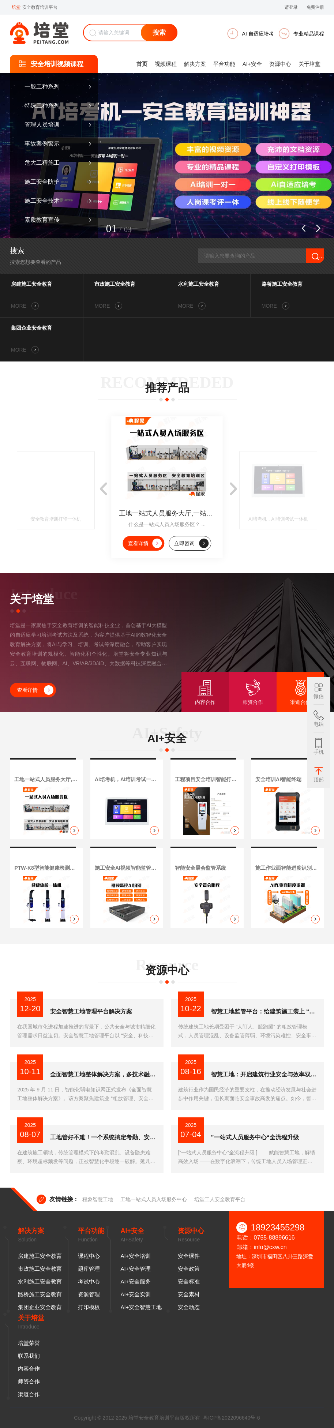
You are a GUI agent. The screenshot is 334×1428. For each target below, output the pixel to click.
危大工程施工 (42, 163)
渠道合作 (29, 1394)
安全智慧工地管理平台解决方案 (91, 1011)
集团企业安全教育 (31, 328)
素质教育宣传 (42, 220)
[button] (303, 228)
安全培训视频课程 (57, 64)
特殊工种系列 (42, 105)
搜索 (159, 32)
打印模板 (89, 1307)
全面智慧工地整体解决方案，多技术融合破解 (103, 1074)
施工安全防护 (42, 182)
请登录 (291, 7)
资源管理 (89, 1294)
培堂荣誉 (29, 1343)
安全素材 (189, 1294)
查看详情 (145, 543)
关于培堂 (309, 64)
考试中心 (89, 1281)
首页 (141, 64)
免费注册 (315, 7)
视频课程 (166, 64)
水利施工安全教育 (198, 284)
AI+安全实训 (135, 1294)
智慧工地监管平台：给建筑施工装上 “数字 (264, 1011)
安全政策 (189, 1269)
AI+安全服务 (135, 1281)
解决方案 (195, 64)
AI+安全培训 (135, 1256)
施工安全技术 (42, 201)
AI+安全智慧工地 (141, 1307)
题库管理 (89, 1269)
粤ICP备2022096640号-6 (231, 1418)
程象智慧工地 (97, 1199)
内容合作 (29, 1368)
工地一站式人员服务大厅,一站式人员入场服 (167, 513)
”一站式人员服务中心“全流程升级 (255, 1137)
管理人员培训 (42, 124)
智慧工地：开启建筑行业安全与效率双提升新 (264, 1074)
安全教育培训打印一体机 (55, 519)
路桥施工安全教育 (282, 284)
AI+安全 (252, 64)
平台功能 (224, 64)
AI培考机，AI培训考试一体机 (278, 519)
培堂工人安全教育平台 (219, 1199)
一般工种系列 (42, 86)
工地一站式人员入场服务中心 (153, 1199)
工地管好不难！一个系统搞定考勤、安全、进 (103, 1137)
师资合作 (29, 1381)
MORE (25, 306)
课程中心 (89, 1256)
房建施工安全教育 (31, 284)
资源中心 (280, 64)
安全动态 (189, 1307)
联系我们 (29, 1356)
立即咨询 (191, 543)
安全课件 (189, 1256)
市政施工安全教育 (114, 284)
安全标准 (189, 1281)
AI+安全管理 (135, 1269)
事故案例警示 (42, 143)
